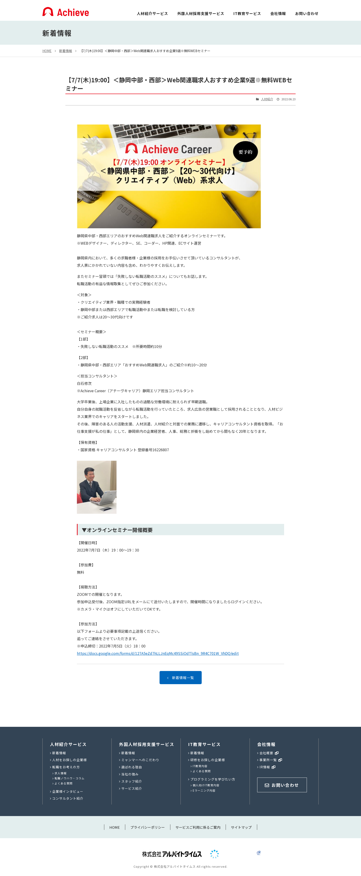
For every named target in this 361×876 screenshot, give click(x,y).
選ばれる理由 (131, 767)
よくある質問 (64, 783)
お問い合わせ (307, 13)
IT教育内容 (200, 766)
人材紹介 (267, 99)
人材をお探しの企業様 (69, 759)
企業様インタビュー (67, 791)
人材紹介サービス (152, 13)
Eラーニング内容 (204, 790)
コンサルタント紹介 (67, 798)
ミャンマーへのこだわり (140, 759)
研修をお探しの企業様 (207, 759)
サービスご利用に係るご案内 (197, 827)
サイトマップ (241, 827)
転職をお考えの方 (66, 767)
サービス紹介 (131, 788)
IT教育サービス (247, 13)
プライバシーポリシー (147, 827)
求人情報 (61, 773)
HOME (47, 50)
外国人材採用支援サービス (200, 13)
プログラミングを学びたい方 (212, 779)
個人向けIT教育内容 (206, 785)
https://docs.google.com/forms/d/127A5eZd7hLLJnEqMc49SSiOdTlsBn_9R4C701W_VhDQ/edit (158, 653)
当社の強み (130, 774)
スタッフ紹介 (131, 781)
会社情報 (278, 13)
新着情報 (65, 50)
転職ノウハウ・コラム (69, 778)
